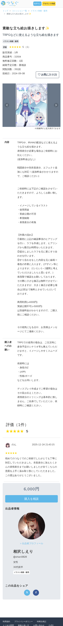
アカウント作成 (49, 4)
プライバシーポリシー (23, 621)
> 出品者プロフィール (31, 543)
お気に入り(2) (47, 74)
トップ (5, 11)
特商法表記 (41, 621)
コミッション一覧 (19, 11)
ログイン (37, 4)
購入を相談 (31, 499)
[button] (7, 105)
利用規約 (6, 621)
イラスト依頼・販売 (39, 11)
